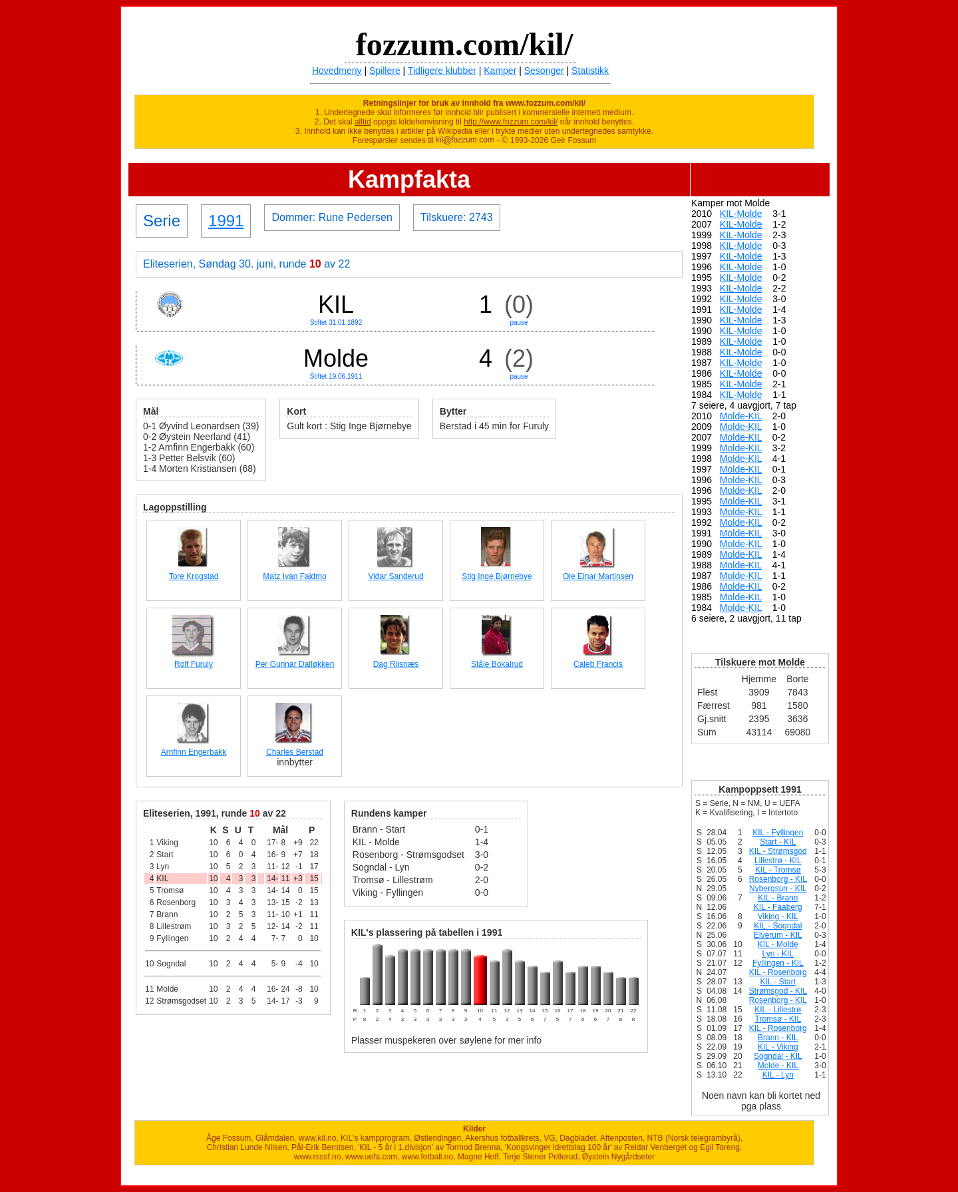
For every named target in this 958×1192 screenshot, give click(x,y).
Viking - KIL (778, 916)
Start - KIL (778, 842)
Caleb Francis (598, 664)
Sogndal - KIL (778, 1056)
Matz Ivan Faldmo (294, 576)
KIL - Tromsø (778, 870)
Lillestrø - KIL (778, 860)
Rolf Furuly (193, 664)
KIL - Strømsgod (778, 851)
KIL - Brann (778, 897)
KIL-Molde (741, 213)
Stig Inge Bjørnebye (497, 576)
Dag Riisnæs (396, 664)
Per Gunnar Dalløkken (295, 664)
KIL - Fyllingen (777, 832)
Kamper (500, 70)
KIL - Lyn (778, 1075)
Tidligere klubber (442, 70)
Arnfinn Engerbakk (194, 752)
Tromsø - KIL (778, 1019)
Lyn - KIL (778, 953)
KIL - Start (778, 981)
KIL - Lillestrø (777, 1009)
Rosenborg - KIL (778, 879)
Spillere (384, 70)
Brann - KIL (778, 1037)
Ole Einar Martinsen (598, 576)
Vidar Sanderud (395, 576)
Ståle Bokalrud (497, 664)
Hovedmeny (337, 70)
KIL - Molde (778, 944)
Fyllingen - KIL (778, 963)
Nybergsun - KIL (778, 888)
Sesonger (544, 70)
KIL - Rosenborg (778, 972)
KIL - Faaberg (778, 907)
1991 (225, 221)
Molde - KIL (778, 1065)
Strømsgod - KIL (778, 991)
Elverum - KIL (778, 935)
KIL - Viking (778, 1047)
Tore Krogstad (194, 576)
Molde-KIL (741, 416)
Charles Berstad (294, 752)
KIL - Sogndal (778, 925)
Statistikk (590, 70)
